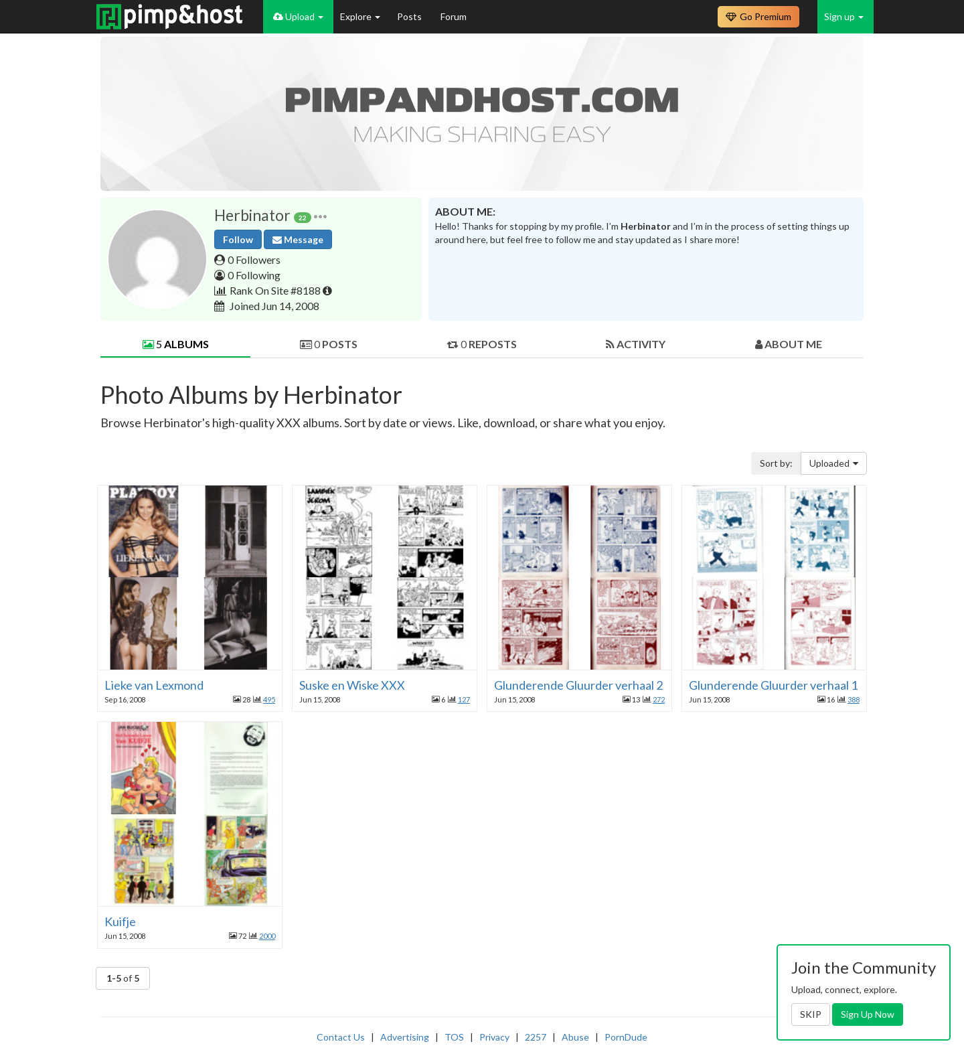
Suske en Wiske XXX (352, 685)
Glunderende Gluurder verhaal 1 (773, 685)
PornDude (626, 1037)
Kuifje (120, 921)
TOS (454, 1037)
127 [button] (464, 699)
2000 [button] (267, 935)
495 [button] (269, 699)
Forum (453, 16)
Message (297, 239)
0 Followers (254, 259)
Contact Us (341, 1037)
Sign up (844, 16)
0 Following (254, 275)
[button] (320, 215)
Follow (238, 239)
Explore (360, 16)
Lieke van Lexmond (154, 685)
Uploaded (833, 463)
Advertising (404, 1037)
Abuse (575, 1037)
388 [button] (854, 699)
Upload (298, 16)
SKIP (810, 1014)
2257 (535, 1037)
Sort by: (776, 463)
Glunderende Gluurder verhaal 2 (578, 685)
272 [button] (659, 699)
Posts (410, 16)
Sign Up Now (867, 1014)
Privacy (494, 1037)
